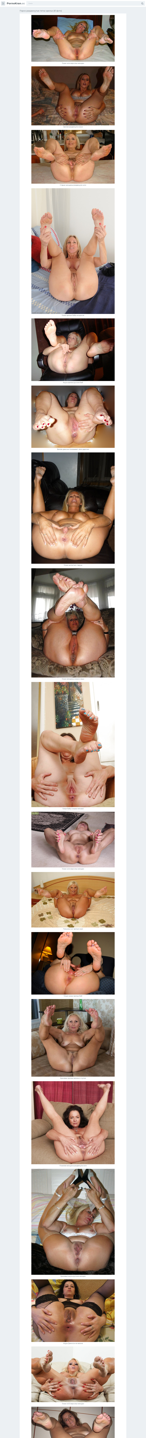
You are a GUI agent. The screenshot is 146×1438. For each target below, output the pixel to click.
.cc (16, 3)
